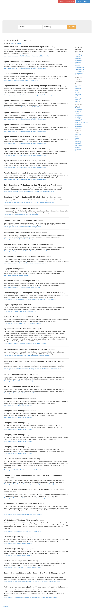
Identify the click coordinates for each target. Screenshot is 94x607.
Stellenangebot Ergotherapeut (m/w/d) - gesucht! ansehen (20, 311)
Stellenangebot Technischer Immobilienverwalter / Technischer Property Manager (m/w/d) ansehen (32, 581)
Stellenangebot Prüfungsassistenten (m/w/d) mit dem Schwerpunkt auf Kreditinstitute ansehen (30, 597)
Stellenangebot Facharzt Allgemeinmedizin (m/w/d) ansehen (21, 381)
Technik (77, 56)
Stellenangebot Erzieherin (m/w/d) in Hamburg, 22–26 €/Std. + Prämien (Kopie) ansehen (29, 202)
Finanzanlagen (79, 64)
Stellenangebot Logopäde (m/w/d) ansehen (16, 275)
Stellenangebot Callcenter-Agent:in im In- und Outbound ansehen (22, 323)
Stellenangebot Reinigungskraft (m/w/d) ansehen (18, 405)
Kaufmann (78, 58)
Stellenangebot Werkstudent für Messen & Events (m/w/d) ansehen (23, 514)
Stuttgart (77, 147)
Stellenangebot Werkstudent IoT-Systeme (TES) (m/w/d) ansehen (22, 531)
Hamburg (78, 88)
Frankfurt (78, 149)
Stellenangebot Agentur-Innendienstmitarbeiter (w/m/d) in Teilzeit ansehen (25, 68)
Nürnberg (78, 98)
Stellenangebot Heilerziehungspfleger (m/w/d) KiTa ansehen (21, 214)
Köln (76, 87)
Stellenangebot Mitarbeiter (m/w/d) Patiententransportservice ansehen (24, 239)
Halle (76, 90)
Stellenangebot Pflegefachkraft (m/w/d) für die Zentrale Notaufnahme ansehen (26, 251)
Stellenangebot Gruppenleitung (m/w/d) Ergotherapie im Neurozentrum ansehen (27, 355)
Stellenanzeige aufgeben (67, 1)
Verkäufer (78, 108)
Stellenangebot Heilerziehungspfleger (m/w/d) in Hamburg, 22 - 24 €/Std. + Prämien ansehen (30, 299)
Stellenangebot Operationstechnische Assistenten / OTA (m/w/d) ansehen (25, 343)
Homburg (78, 94)
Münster (77, 92)
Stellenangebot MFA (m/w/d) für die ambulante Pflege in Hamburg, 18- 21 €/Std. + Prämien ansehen (32, 369)
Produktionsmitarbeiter (81, 122)
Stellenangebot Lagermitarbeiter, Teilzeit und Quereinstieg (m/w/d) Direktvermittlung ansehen (30, 95)
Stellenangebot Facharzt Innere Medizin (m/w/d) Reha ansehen (22, 393)
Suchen (72, 27)
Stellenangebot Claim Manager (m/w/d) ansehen (17, 543)
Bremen (77, 99)
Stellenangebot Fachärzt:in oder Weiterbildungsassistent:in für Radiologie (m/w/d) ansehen (30, 498)
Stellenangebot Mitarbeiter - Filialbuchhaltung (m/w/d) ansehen (22, 287)
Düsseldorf (78, 143)
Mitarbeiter (78, 75)
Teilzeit (77, 113)
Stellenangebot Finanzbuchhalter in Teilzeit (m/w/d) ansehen (21, 80)
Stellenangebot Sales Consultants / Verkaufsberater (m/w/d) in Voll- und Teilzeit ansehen (29, 191)
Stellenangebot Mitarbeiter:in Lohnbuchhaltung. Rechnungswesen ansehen (25, 263)
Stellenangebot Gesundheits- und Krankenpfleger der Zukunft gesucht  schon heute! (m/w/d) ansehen (33, 484)
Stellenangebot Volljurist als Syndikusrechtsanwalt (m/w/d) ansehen (23, 470)
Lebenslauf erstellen (82, 1)
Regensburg (78, 145)
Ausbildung (78, 55)
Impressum (5, 606)
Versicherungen (79, 69)
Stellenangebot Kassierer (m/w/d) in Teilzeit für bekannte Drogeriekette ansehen (26, 56)
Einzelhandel (79, 115)
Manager (78, 53)
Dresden (77, 101)
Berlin (77, 96)
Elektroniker (78, 124)
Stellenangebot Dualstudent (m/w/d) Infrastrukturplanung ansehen (22, 567)
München (78, 85)
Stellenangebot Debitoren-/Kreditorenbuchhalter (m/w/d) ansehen (22, 226)
